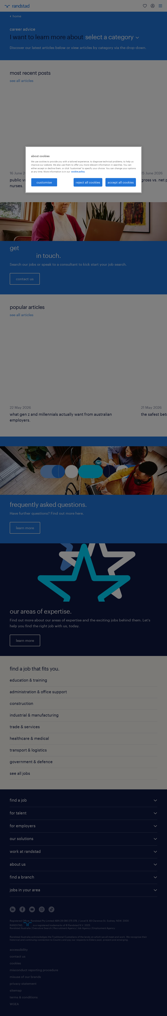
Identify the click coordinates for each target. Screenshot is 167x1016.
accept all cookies (121, 182)
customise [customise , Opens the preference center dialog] (44, 182)
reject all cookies (88, 182)
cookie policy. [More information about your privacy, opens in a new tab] (78, 171)
